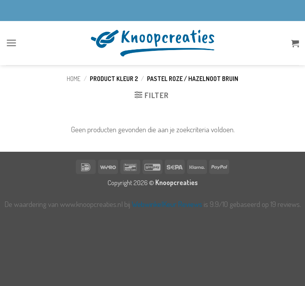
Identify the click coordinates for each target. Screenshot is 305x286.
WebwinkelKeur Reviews (167, 204)
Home (74, 79)
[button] (11, 43)
